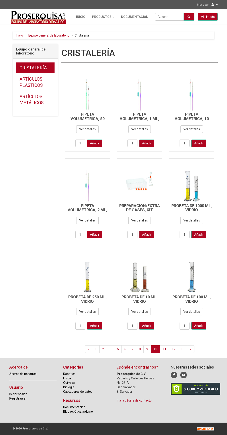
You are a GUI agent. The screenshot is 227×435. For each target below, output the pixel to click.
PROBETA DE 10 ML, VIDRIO (139, 298)
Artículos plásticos (31, 82)
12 (173, 349)
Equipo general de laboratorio (48, 35)
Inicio (79, 16)
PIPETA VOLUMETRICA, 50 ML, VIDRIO (87, 118)
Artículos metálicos (32, 99)
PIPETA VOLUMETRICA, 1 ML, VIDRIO (139, 118)
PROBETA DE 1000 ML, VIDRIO (191, 207)
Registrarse (17, 398)
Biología (68, 387)
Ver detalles (87, 129)
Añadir (94, 143)
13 (182, 349)
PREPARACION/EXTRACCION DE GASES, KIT (145, 207)
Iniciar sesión (18, 394)
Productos (102, 16)
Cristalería (33, 67)
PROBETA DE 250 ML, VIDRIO (87, 298)
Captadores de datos (77, 391)
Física (67, 378)
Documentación (133, 16)
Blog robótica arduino (78, 411)
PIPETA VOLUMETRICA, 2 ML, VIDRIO (87, 210)
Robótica (69, 373)
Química (69, 382)
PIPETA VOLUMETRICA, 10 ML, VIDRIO (192, 118)
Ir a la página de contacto (134, 400)
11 (164, 349)
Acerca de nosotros (23, 373)
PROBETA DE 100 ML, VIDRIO (191, 298)
